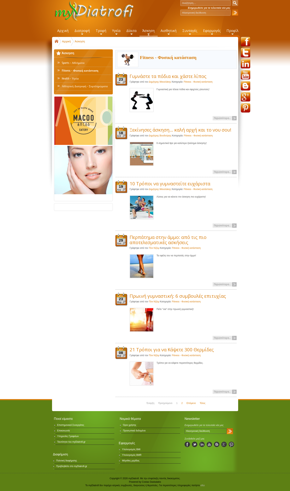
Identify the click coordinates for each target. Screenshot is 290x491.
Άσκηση (80, 41)
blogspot (245, 86)
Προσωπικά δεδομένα (134, 430)
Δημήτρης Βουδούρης (160, 135)
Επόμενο (191, 403)
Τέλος (202, 403)
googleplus (245, 97)
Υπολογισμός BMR (132, 455)
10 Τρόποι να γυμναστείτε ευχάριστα (170, 183)
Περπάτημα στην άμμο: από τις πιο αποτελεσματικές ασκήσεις (168, 239)
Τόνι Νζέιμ (154, 248)
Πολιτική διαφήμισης (66, 460)
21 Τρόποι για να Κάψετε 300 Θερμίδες (172, 349)
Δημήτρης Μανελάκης (160, 81)
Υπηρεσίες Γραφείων (68, 436)
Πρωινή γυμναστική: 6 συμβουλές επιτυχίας (178, 296)
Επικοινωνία (63, 430)
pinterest (245, 108)
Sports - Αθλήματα (73, 63)
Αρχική (66, 41)
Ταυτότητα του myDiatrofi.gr (71, 442)
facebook (245, 41)
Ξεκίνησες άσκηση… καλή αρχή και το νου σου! (180, 130)
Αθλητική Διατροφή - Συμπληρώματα (85, 86)
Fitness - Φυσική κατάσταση (198, 81)
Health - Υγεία (70, 78)
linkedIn (202, 444)
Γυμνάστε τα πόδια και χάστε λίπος (168, 76)
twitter (245, 52)
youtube (245, 75)
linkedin (245, 63)
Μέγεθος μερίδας (130, 460)
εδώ (203, 485)
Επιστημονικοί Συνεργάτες (70, 425)
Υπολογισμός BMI (131, 449)
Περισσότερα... (222, 118)
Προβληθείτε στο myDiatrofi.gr (71, 466)
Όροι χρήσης (129, 425)
